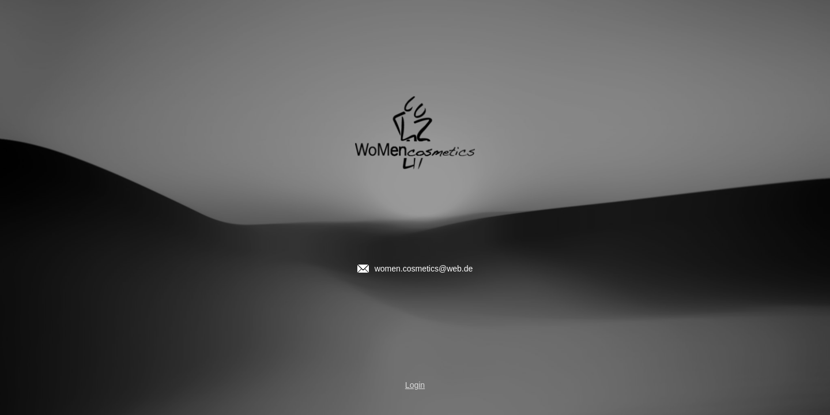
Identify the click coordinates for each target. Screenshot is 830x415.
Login (415, 385)
